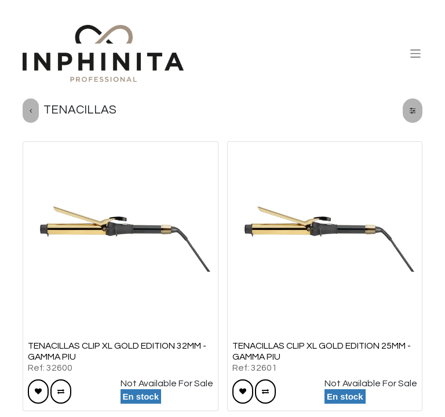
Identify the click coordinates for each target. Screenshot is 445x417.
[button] (38, 391)
